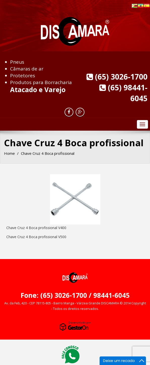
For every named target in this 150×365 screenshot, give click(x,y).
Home (9, 153)
